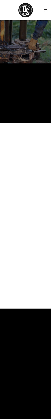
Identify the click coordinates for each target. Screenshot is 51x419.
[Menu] (45, 10)
